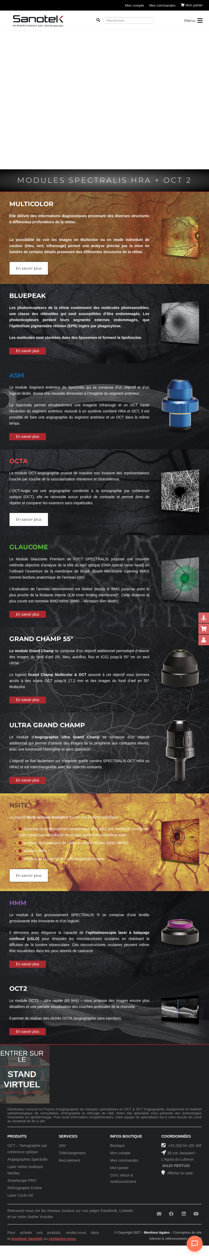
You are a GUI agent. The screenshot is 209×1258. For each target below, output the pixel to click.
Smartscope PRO (21, 1180)
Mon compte (120, 1153)
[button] (193, 20)
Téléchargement (72, 1153)
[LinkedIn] (183, 1214)
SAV (62, 1145)
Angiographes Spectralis (27, 1159)
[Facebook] (171, 1214)
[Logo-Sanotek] (38, 20)
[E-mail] (159, 1214)
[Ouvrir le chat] (195, 1244)
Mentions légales (157, 1232)
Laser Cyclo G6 (20, 1195)
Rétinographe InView (24, 1188)
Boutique (117, 1145)
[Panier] (192, 5)
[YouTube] (196, 1214)
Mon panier (119, 1168)
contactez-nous (62, 1239)
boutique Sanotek (26, 1239)
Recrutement (69, 1160)
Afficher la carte (179, 1173)
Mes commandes (124, 1160)
